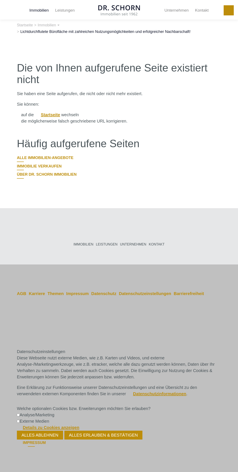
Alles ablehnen (40, 435)
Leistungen (65, 10)
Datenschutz (103, 293)
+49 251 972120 (229, 10)
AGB (21, 293)
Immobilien (39, 10)
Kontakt (201, 10)
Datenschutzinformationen (159, 393)
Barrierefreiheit (189, 293)
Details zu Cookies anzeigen (51, 427)
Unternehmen (176, 10)
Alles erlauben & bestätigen (103, 435)
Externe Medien (34, 421)
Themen (55, 293)
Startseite (50, 114)
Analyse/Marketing (37, 415)
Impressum (77, 293)
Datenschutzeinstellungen (145, 293)
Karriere (37, 293)
